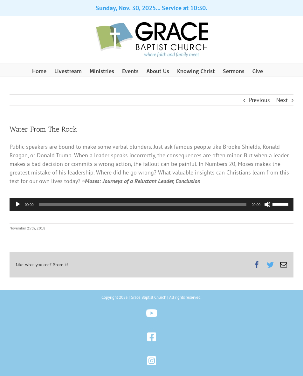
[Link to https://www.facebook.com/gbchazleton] (151, 337)
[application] (151, 204)
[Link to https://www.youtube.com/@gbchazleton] (151, 313)
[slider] (143, 204)
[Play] (18, 204)
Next (282, 100)
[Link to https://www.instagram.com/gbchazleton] (151, 361)
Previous (259, 100)
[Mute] (267, 204)
